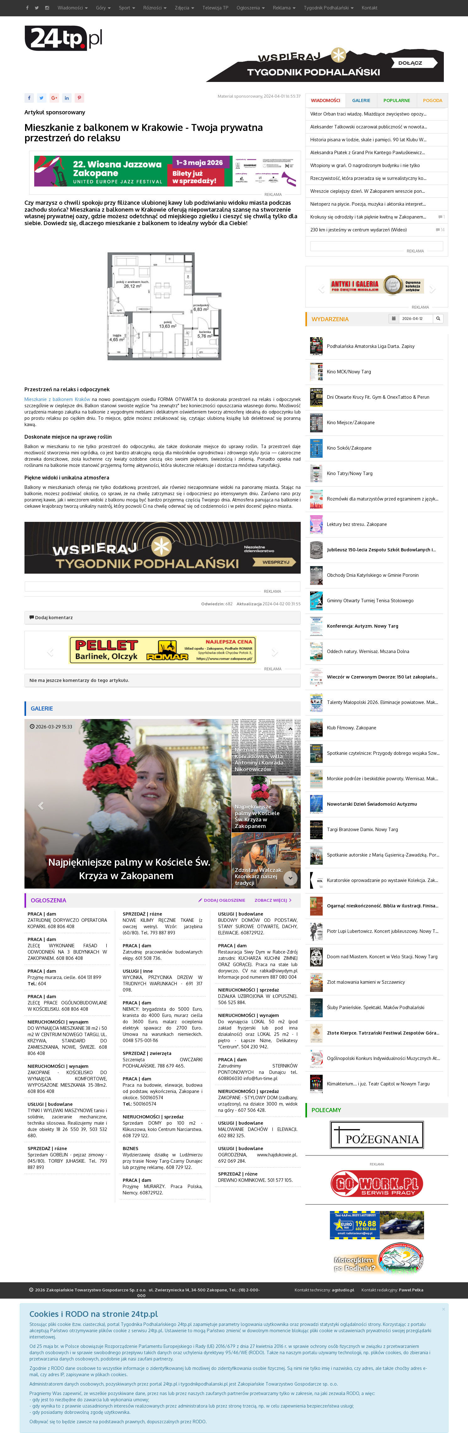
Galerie (42, 708)
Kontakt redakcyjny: (392, 1289)
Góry (103, 8)
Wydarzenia (330, 319)
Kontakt (370, 7)
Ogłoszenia (251, 8)
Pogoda (432, 100)
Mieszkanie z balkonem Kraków (57, 399)
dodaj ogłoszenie (221, 900)
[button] (49, 650)
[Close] (443, 1308)
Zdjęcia (184, 8)
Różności (155, 8)
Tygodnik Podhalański (329, 8)
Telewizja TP (215, 7)
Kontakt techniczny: (324, 1289)
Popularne (397, 100)
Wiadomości (73, 8)
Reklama (284, 8)
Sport (127, 8)
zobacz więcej (274, 900)
